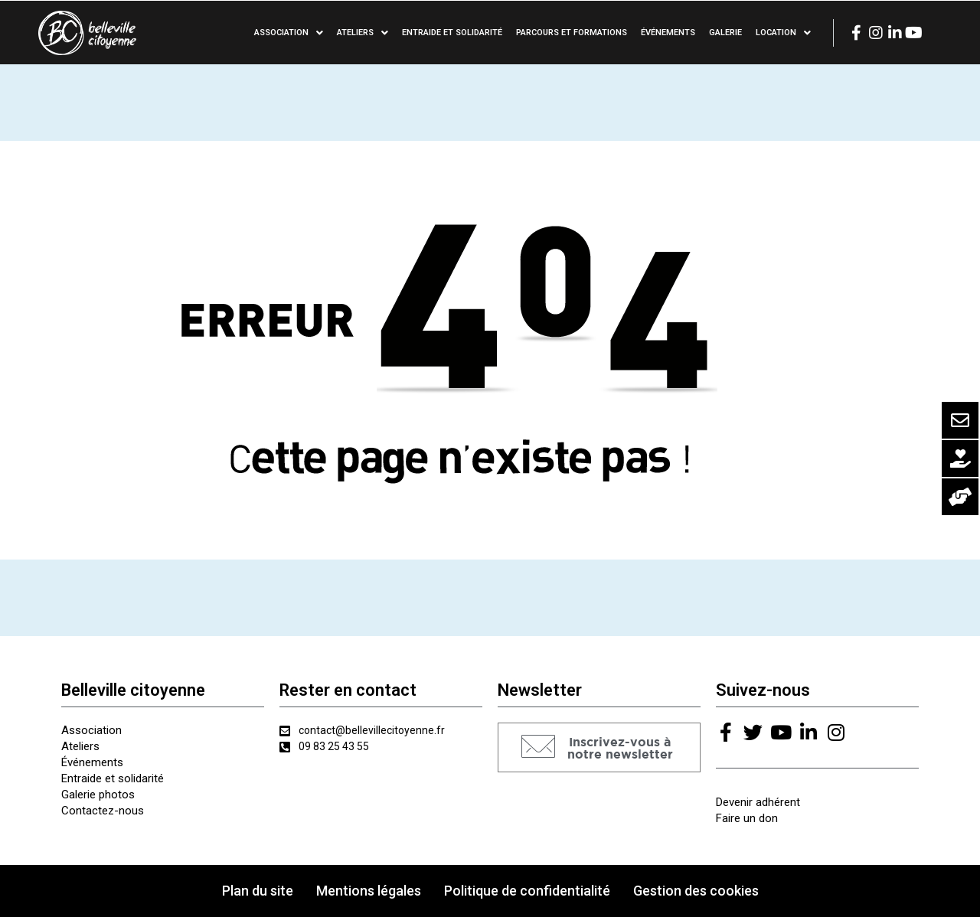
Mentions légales (368, 891)
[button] (599, 747)
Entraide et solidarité (452, 33)
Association (288, 33)
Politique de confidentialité (527, 891)
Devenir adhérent (758, 802)
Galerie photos (98, 794)
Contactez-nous (102, 810)
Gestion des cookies (696, 891)
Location (783, 33)
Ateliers (362, 33)
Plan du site (257, 891)
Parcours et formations (571, 33)
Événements (668, 33)
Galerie (725, 33)
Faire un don (747, 818)
